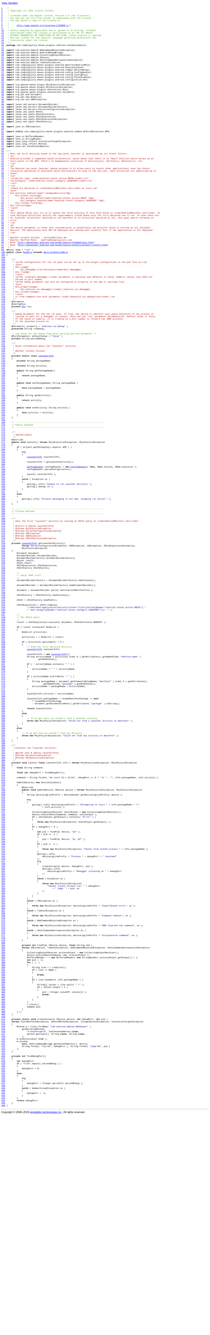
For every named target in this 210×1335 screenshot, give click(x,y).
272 (3, 810)
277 (3, 825)
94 (2, 283)
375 (3, 1115)
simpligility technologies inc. (46, 1332)
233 (3, 695)
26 (2, 82)
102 (3, 307)
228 (3, 680)
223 (3, 665)
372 (3, 1106)
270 (3, 804)
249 (3, 742)
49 (2, 150)
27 (2, 85)
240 (3, 715)
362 (3, 1076)
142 (3, 425)
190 (3, 567)
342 (3, 1017)
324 (3, 964)
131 (3, 393)
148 (3, 443)
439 (3, 1304)
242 (3, 721)
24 (2, 76)
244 (3, 727)
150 (3, 449)
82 (2, 248)
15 (2, 49)
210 (3, 626)
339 (3, 1008)
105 (3, 316)
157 (3, 470)
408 (3, 1212)
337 (3, 1002)
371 (3, 1103)
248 (3, 739)
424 (3, 1260)
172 (3, 514)
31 (2, 97)
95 (2, 286)
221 (3, 659)
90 (2, 271)
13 (2, 44)
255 (3, 760)
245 (3, 730)
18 (2, 58)
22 (2, 70)
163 (3, 487)
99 (2, 298)
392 (3, 1165)
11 (2, 38)
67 (2, 203)
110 (3, 331)
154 (3, 461)
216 (3, 644)
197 (3, 588)
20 (2, 64)
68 (2, 206)
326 (3, 970)
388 (3, 1153)
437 (3, 1298)
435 (3, 1292)
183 (3, 547)
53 (2, 162)
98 (2, 295)
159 (3, 476)
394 (3, 1171)
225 (3, 671)
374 (3, 1112)
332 (3, 987)
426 (3, 1266)
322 (3, 958)
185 (3, 553)
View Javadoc (10, 3)
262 (3, 780)
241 (3, 718)
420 (3, 1248)
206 (3, 615)
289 (3, 860)
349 (3, 1038)
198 (3, 591)
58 (2, 177)
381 (3, 1132)
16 (2, 52)
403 (3, 1198)
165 (3, 493)
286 (3, 851)
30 (2, 94)
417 (3, 1239)
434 (3, 1289)
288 (3, 857)
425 (3, 1263)
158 (3, 473)
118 (3, 354)
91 (2, 274)
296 (3, 881)
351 (3, 1044)
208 (3, 621)
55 (2, 168)
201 (3, 600)
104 (3, 313)
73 (2, 221)
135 (3, 405)
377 (3, 1121)
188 (3, 561)
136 (3, 408)
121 (3, 363)
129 (3, 387)
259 (3, 771)
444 (3, 1319)
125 (3, 375)
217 (3, 647)
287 (3, 854)
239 (3, 712)
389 (3, 1156)
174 (3, 520)
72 (2, 218)
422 (3, 1254)
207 (3, 618)
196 (3, 585)
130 (3, 390)
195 (3, 582)
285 (3, 848)
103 (3, 310)
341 (3, 1014)
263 (3, 783)
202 (3, 603)
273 (3, 813)
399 (3, 1186)
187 (3, 558)
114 (3, 342)
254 (3, 757)
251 (3, 748)
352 (3, 1047)
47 (2, 144)
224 (3, 668)
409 (3, 1215)
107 (3, 322)
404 (3, 1201)
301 (3, 896)
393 (3, 1168)
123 (3, 369)
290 (3, 863)
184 (3, 550)
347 (3, 1032)
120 (3, 360)
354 (3, 1053)
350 (3, 1041)
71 (2, 215)
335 (3, 996)
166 (3, 496)
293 (3, 872)
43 (2, 132)
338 (3, 1005)
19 (2, 61)
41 (2, 126)
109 (3, 328)
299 (3, 890)
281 (3, 837)
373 (3, 1109)
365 (3, 1085)
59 (2, 180)
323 (3, 961)
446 (3, 1325)
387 (3, 1150)
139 (3, 416)
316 (3, 940)
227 (3, 677)
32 (2, 100)
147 (3, 440)
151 (3, 452)
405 (3, 1204)
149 (3, 446)
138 (3, 413)
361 (3, 1073)
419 (3, 1245)
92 (2, 277)
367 (3, 1091)
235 (3, 700)
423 (3, 1257)
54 (2, 165)
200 (3, 597)
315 (3, 937)
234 (3, 698)
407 (3, 1209)
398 (3, 1183)
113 (3, 339)
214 (3, 638)
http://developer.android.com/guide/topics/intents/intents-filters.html (62, 292)
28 (2, 88)
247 (3, 736)
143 (3, 428)
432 (3, 1283)
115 (3, 345)
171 (3, 511)
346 (3, 1029)
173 (3, 517)
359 (3, 1067)
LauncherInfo (46, 425)
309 (3, 919)
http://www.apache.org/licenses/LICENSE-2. (43, 29)
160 (3, 479)
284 (3, 845)
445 (3, 1322)
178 (3, 532)
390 (3, 1159)
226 (3, 674)
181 (3, 541)
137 (3, 410)
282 (3, 840)
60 (2, 183)
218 (3, 650)
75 (2, 227)
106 (3, 319)
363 (3, 1079)
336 (3, 999)
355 (3, 1056)
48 (2, 147)
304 (3, 905)
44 (2, 135)
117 (3, 351)
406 (3, 1206)
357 (3, 1061)
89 (2, 268)
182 (3, 544)
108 (3, 325)
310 (3, 922)
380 (3, 1130)
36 (2, 112)
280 (3, 834)
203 (3, 606)
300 (3, 893)
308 (3, 916)
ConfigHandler (35, 558)
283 (3, 843)
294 (3, 875)
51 (2, 156)
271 (3, 807)
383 (3, 1138)
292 (3, 869)
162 (3, 484)
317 (3, 943)
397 (3, 1180)
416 (3, 1236)
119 (3, 357)
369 (3, 1097)
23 (2, 73)
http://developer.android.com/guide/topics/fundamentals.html (55, 289)
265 (3, 789)
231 (3, 689)
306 (3, 911)
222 (3, 662)
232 (3, 692)
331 (3, 985)
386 (3, 1147)
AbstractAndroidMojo (56, 301)
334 (3, 993)
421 (3, 1251)
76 (2, 230)
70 (2, 212)
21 (2, 67)
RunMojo (27, 301)
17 (2, 55)
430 (3, 1277)
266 (3, 792)
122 (3, 366)
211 (3, 629)
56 (2, 171)
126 (3, 378)
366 (3, 1088)
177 (3, 529)
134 (3, 402)
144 (3, 431)
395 (3, 1174)
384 (3, 1141)
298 (3, 887)
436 (3, 1295)
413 (3, 1227)
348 (3, 1035)
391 (3, 1162)
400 (3, 1189)
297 (3, 884)
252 (3, 751)
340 (3, 1011)
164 (3, 490)
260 (3, 774)
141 (3, 422)
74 (2, 224)
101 (3, 304)
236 (3, 703)
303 (3, 902)
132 (3, 396)
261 (3, 777)
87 (2, 263)
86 (2, 260)
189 (3, 564)
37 (2, 115)
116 (3, 348)
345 (3, 1026)
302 (3, 899)
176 (3, 526)
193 (3, 576)
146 (3, 437)
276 (3, 822)
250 (3, 745)
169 (3, 505)
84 (2, 254)
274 (3, 816)
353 (3, 1050)
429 (3, 1275)
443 (3, 1316)
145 (3, 434)
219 (3, 653)
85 (2, 257)
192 (3, 573)
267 (3, 795)
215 (3, 641)
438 (3, 1301)
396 (3, 1177)
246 (3, 733)
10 (2, 35)
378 (3, 1124)
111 (3, 334)
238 (3, 709)
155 (3, 464)
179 (3, 535)
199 (3, 594)
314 (3, 934)
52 (2, 159)
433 (3, 1286)
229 (3, 683)
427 (3, 1269)
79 (2, 239)
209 (3, 624)
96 (2, 289)
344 (3, 1023)
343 (3, 1020)
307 (3, 914)
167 (3, 499)
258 (3, 769)
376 (3, 1118)
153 (3, 458)
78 (2, 236)
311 (3, 925)
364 (3, 1082)
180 (3, 538)
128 (3, 384)
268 (3, 798)
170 (3, 508)
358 (3, 1064)
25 (2, 79)
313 (3, 931)
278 (3, 828)
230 (3, 686)
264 (3, 786)
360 (3, 1070)
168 (3, 502)
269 (3, 801)
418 (3, 1242)
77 (2, 233)
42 (2, 129)
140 (3, 419)
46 (2, 141)
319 (3, 949)
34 (2, 106)
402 (3, 1195)
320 (3, 952)
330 (3, 982)
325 (3, 967)
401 (3, 1192)
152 (3, 455)
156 (3, 467)
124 (3, 372)
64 (2, 194)
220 (3, 656)
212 (3, 632)
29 (2, 91)
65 (2, 197)
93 (2, 280)
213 (3, 635)
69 (2, 209)
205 (3, 612)
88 (2, 266)
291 (3, 866)
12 (2, 41)
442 (3, 1313)
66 (2, 200)
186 (3, 555)
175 (3, 523)
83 (2, 251)
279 (3, 831)
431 (3, 1280)
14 (2, 47)
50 (2, 153)
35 (2, 109)
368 (3, 1094)
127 (3, 381)
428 (3, 1272)
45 (2, 138)
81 (2, 245)
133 (3, 399)
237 (3, 706)
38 (2, 118)
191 (3, 570)
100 (3, 301)
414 (3, 1230)
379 (3, 1127)
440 (3, 1307)
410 (3, 1218)
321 (3, 955)
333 (3, 990)
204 (3, 609)
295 (3, 878)
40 (2, 123)
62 (2, 189)
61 (2, 186)
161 (3, 482)
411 (3, 1221)
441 (3, 1310)
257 (3, 766)
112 (3, 337)
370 (3, 1100)
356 (3, 1059)
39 (2, 121)
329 (3, 979)
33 (2, 103)
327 (3, 973)
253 (3, 754)
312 (3, 928)
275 (3, 819)
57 (2, 174)
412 (3, 1224)
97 (2, 292)
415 (3, 1233)
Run (24, 366)
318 (3, 946)
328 (3, 976)
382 (3, 1135)
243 (3, 724)
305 (3, 908)
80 (2, 242)
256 (3, 763)
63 (2, 192)
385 (3, 1144)
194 (3, 579)
